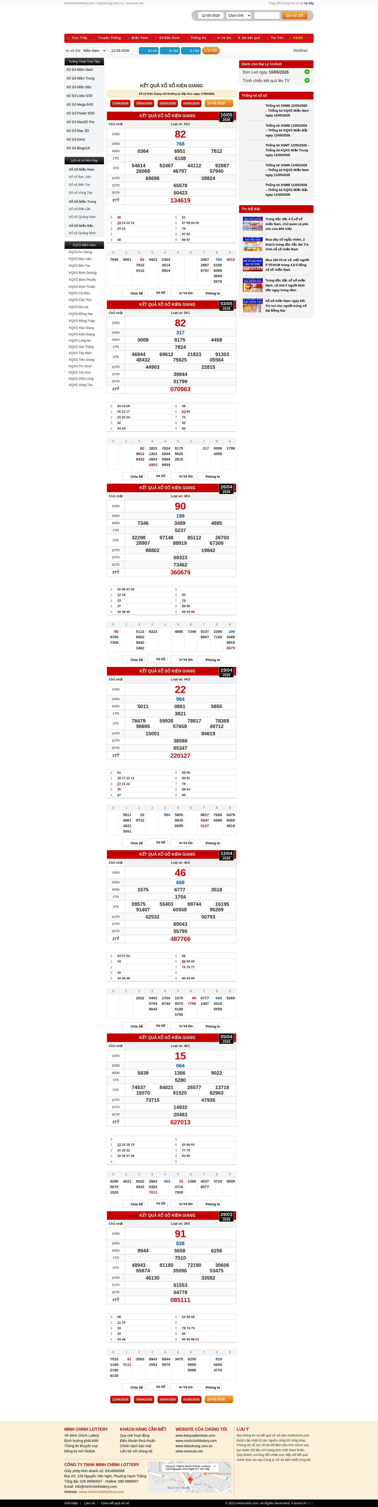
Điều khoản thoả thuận (137, 1441)
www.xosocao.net (189, 1451)
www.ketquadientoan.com (195, 1435)
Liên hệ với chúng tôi (136, 1451)
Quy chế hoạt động (135, 1435)
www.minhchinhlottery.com (196, 1441)
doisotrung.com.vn (110, 3)
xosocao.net (134, 3)
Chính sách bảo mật (135, 1446)
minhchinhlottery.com (79, 3)
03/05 (191, 103)
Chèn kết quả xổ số (115, 1503)
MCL (310, 1503)
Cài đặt (211, 50)
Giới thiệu (71, 1503)
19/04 (144, 103)
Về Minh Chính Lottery (81, 1435)
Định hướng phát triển (81, 1441)
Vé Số (160, 292)
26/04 (168, 103)
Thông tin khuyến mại (81, 1446)
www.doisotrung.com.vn (194, 1446)
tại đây (309, 3)
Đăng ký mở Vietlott (79, 1451)
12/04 (120, 103)
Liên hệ (89, 1503)
